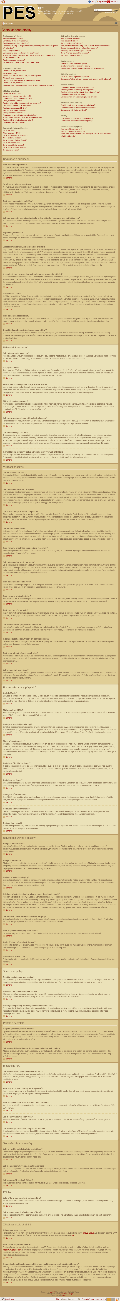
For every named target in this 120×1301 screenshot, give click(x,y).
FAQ (93, 2)
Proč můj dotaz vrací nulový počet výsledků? (78, 90)
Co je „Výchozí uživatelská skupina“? (75, 53)
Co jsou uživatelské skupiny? (72, 43)
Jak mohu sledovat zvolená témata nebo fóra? (78, 108)
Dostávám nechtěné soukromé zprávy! (75, 66)
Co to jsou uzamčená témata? (14, 147)
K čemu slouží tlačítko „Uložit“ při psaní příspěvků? (22, 117)
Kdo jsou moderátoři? (69, 41)
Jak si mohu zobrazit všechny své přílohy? (77, 121)
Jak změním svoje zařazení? (14, 83)
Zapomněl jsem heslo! (11, 50)
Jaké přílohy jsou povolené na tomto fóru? (77, 118)
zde (72, 1235)
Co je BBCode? (9, 131)
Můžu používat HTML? (11, 133)
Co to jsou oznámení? (11, 143)
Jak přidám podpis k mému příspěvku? (17, 98)
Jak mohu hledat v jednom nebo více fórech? (78, 87)
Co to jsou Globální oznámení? (15, 140)
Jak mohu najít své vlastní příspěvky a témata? (79, 97)
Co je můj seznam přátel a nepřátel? (75, 77)
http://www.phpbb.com (12, 1250)
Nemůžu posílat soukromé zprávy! (74, 63)
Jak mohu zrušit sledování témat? (74, 110)
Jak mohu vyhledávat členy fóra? (73, 94)
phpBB (52, 1292)
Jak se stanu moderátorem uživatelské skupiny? (79, 48)
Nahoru (8, 178)
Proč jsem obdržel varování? (14, 113)
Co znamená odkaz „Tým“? (71, 55)
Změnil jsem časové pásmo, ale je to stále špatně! (22, 76)
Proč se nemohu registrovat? (14, 60)
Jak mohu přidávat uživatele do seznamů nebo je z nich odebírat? (86, 79)
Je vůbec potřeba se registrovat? (15, 41)
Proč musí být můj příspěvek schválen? (18, 120)
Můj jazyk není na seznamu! (13, 78)
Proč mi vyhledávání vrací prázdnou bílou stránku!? (80, 92)
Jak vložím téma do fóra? (12, 93)
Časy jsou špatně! (10, 73)
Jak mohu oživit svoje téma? (14, 122)
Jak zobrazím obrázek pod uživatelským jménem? (22, 80)
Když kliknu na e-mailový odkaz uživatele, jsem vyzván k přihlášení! (29, 85)
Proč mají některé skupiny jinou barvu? (76, 50)
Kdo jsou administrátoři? (70, 38)
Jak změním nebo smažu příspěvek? (17, 96)
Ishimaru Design (67, 1293)
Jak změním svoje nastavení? (14, 71)
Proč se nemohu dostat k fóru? (15, 108)
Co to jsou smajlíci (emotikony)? (15, 135)
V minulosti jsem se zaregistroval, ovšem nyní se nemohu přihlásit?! (29, 55)
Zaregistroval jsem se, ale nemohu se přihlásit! (21, 53)
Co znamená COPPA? (11, 58)
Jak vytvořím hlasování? (12, 101)
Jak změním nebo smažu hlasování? (17, 105)
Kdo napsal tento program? (71, 129)
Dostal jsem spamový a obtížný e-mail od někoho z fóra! (82, 68)
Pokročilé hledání (111, 12)
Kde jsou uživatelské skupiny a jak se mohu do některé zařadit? (85, 46)
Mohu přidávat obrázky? (12, 138)
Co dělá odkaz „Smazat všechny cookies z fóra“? (21, 62)
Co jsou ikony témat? (11, 150)
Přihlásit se (114, 2)
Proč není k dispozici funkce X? (73, 131)
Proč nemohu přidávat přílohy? (15, 110)
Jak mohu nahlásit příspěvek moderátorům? (20, 115)
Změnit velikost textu (116, 23)
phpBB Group (88, 1233)
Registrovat (102, 2)
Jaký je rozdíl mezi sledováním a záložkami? (78, 105)
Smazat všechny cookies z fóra (94, 1299)
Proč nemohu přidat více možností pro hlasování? (22, 103)
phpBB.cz (65, 1295)
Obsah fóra (8, 23)
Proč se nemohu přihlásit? (13, 38)
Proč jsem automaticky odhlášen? (16, 43)
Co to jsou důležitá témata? (13, 145)
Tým (57, 1299)
